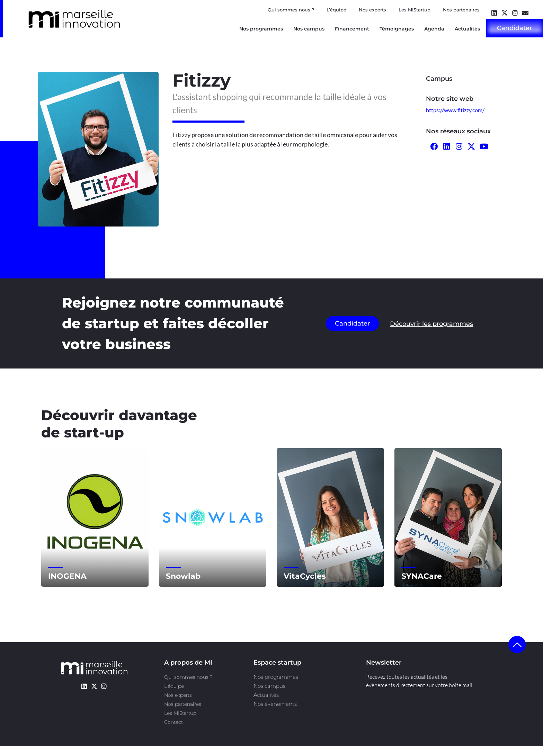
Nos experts (372, 9)
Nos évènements (275, 704)
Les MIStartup (414, 9)
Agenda (434, 29)
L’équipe (336, 9)
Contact (173, 722)
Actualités (467, 29)
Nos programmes (261, 29)
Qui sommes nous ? (291, 9)
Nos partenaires (461, 9)
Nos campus (308, 29)
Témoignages (397, 29)
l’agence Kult (430, 720)
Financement (352, 29)
